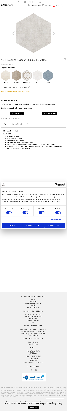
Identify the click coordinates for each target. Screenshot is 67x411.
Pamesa (17, 118)
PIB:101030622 (33, 359)
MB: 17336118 (33, 361)
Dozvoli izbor (33, 225)
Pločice (11, 118)
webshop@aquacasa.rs (33, 355)
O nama (33, 300)
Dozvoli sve (54, 225)
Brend (29, 124)
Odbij (12, 225)
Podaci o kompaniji (33, 307)
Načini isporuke (33, 344)
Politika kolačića (33, 335)
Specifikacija (17, 124)
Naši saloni (33, 302)
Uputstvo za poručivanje (33, 314)
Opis (6, 124)
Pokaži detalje (56, 219)
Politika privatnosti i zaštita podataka (33, 333)
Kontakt (33, 305)
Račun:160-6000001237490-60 (33, 363)
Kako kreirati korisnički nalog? (33, 316)
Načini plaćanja (33, 342)
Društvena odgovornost (33, 304)
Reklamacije (33, 318)
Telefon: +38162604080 (33, 357)
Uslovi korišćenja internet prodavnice (33, 331)
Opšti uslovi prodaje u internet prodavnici (33, 329)
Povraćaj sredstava (33, 320)
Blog (33, 322)
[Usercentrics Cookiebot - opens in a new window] (56, 184)
